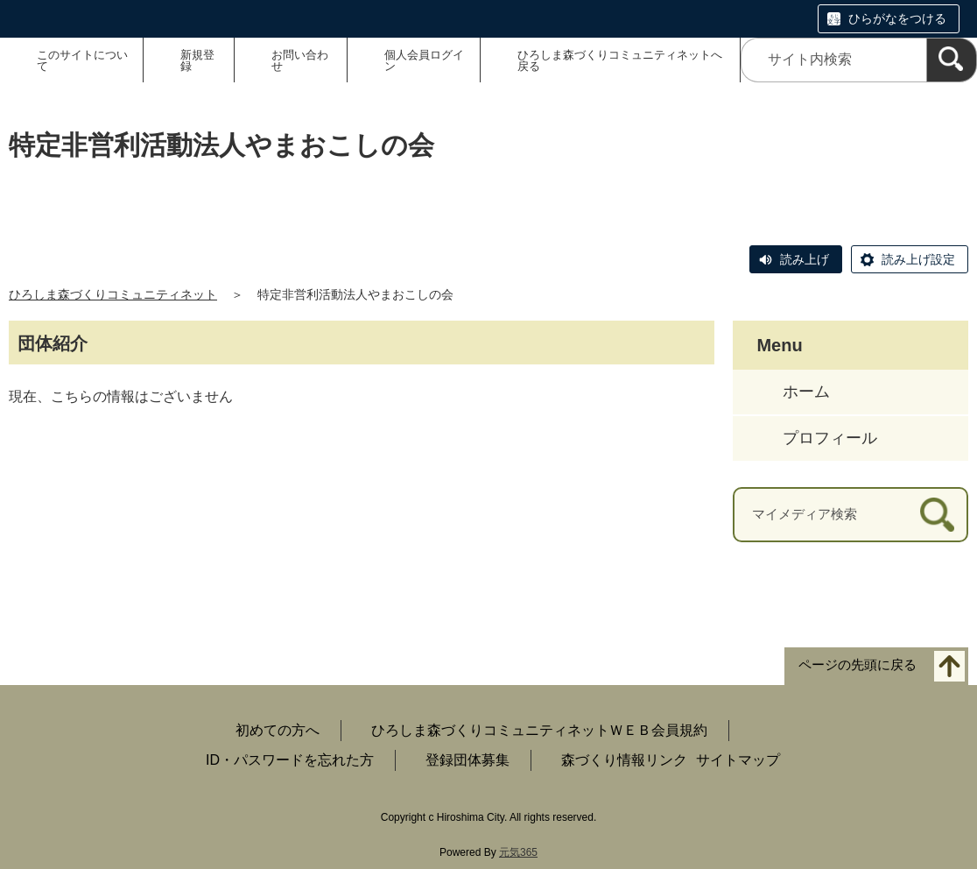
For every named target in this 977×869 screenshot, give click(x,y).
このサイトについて (82, 60)
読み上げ (804, 259)
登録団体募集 (467, 759)
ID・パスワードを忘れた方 (290, 759)
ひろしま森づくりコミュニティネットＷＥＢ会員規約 (539, 730)
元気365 (518, 852)
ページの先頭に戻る (857, 664)
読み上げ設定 (918, 259)
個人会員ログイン (424, 60)
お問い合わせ (299, 60)
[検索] (951, 60)
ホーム (806, 391)
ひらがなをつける (897, 18)
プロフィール (830, 438)
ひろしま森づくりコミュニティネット (113, 294)
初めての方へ (277, 730)
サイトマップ (738, 759)
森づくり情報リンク (624, 759)
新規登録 (197, 60)
